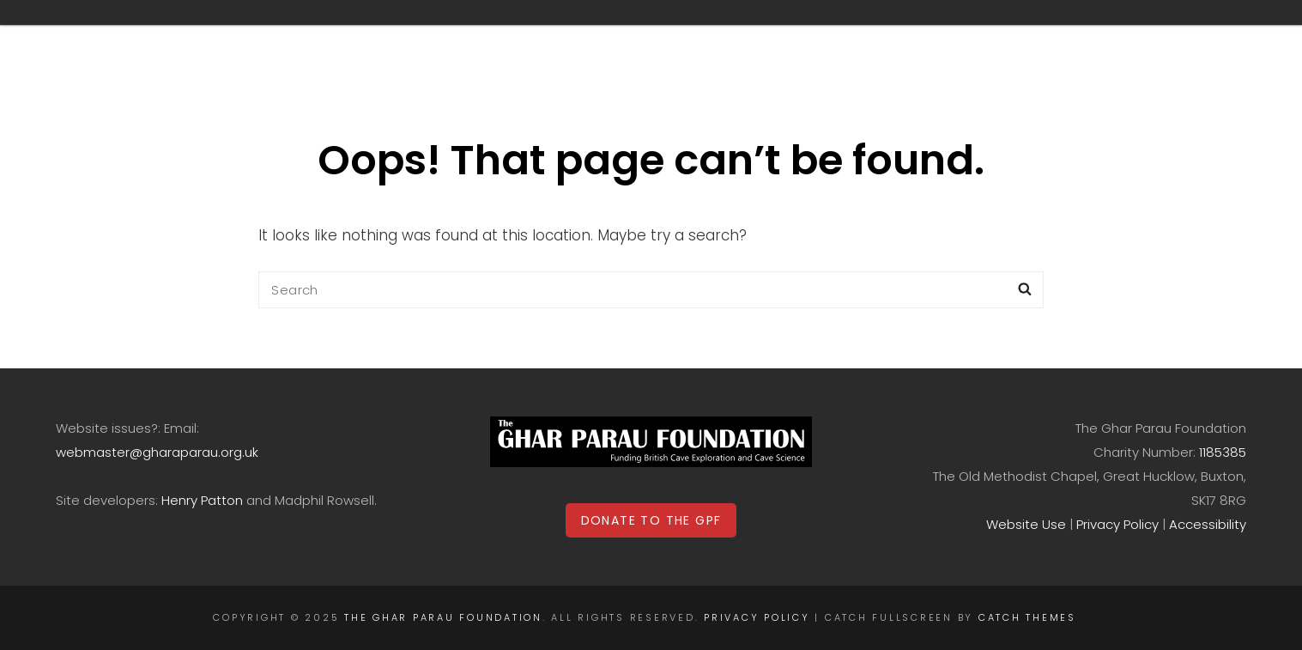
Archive (604, 37)
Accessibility (1207, 524)
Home (379, 37)
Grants (485, 37)
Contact (1058, 37)
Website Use (1026, 524)
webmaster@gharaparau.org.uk (157, 452)
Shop (703, 37)
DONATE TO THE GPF (651, 520)
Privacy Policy (1117, 524)
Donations (813, 37)
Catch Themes (1027, 617)
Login (1174, 37)
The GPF (943, 37)
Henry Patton (202, 500)
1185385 (1222, 452)
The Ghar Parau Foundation (443, 617)
